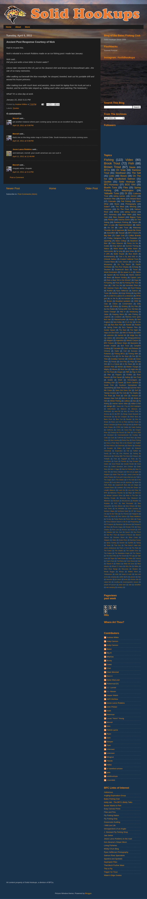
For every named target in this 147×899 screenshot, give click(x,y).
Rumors (124, 529)
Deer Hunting (115, 440)
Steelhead (121, 173)
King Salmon (117, 246)
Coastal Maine (109, 262)
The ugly (132, 556)
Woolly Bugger (109, 571)
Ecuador (110, 448)
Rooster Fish (130, 527)
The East (122, 330)
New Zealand (119, 217)
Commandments (122, 435)
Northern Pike (110, 199)
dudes (138, 333)
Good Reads (116, 464)
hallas (109, 765)
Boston (109, 301)
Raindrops (119, 524)
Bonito (106, 422)
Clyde (117, 351)
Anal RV (117, 411)
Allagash (110, 340)
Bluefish (129, 419)
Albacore (124, 409)
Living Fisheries (110, 845)
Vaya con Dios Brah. (111, 333)
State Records (121, 388)
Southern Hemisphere (128, 385)
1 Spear (118, 406)
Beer (106, 243)
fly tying (119, 251)
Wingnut (110, 757)
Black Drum (108, 419)
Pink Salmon (122, 516)
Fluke (133, 459)
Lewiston (120, 487)
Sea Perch (137, 532)
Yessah (122, 233)
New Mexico (118, 506)
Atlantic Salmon (135, 275)
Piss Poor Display (122, 267)
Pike (109, 375)
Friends (123, 461)
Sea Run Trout (112, 535)
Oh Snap (121, 170)
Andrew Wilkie (113, 637)
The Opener (137, 553)
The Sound (122, 556)
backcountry (108, 251)
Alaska (138, 272)
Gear (106, 285)
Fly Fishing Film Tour (130, 283)
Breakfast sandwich (123, 301)
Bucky (109, 661)
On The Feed (109, 372)
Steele (132, 167)
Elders (119, 448)
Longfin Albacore (109, 490)
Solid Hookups (127, 181)
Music (116, 204)
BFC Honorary (110, 214)
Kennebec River (132, 285)
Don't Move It (110, 445)
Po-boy (108, 519)
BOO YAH (130, 184)
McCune (138, 493)
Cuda (106, 437)
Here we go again (132, 472)
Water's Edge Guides (113, 875)
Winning (133, 207)
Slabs (114, 540)
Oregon (120, 372)
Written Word (133, 571)
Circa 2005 (137, 432)
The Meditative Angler (122, 553)
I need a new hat (132, 474)
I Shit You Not (116, 285)
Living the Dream (132, 487)
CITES (118, 427)
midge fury (134, 335)
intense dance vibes (120, 404)
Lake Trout (123, 228)
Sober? (107, 207)
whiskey (120, 587)
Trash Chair (110, 561)
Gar (133, 356)
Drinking (124, 306)
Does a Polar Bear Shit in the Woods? (119, 443)
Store (27, 27)
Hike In (123, 312)
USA (125, 396)
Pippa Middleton (135, 516)
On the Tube (113, 514)
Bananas (137, 298)
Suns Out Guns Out (123, 390)
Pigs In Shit (136, 372)
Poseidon (133, 238)
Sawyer (110, 742)
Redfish (110, 291)
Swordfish (111, 233)
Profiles (129, 375)
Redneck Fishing (121, 222)
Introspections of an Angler (115, 829)
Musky (131, 319)
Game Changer (110, 312)
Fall (128, 451)
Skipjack (107, 540)
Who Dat (128, 566)
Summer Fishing (132, 246)
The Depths (133, 393)
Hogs (132, 362)
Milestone (107, 501)
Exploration (119, 451)
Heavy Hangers (118, 472)
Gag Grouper (133, 461)
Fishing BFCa (119, 354)
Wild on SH (125, 398)
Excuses (134, 351)
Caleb (109, 664)
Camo (119, 430)
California (110, 430)
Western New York (111, 398)
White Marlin (133, 249)
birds (116, 574)
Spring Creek (112, 327)
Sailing (127, 377)
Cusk (112, 437)
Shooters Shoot (118, 537)
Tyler (109, 745)
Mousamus (108, 264)
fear (134, 401)
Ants (125, 411)
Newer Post (13, 188)
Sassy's (127, 532)
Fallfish (135, 451)
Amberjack (107, 411)
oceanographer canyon (130, 582)
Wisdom (135, 569)
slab (130, 584)
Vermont (134, 396)
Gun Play (123, 362)
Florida (111, 220)
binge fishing (126, 293)
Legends (107, 317)
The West (120, 207)
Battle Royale (119, 254)
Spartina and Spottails (113, 859)
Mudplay (107, 503)
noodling (117, 582)
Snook (120, 383)
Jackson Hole (109, 367)
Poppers (118, 375)
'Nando (110, 761)
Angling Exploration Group (115, 795)
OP (132, 511)
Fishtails (107, 459)
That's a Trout (124, 548)
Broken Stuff (122, 424)
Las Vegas (134, 485)
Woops (121, 571)
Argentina (119, 340)
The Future (108, 550)
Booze (123, 176)
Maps (130, 493)
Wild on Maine (127, 333)
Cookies (135, 435)
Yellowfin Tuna (111, 193)
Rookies (138, 325)
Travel (135, 270)
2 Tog (125, 406)
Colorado (112, 201)
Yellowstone (108, 574)
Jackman (129, 482)
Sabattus (109, 532)
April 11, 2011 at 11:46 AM (23, 156)
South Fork (109, 385)
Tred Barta (120, 561)
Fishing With (133, 354)
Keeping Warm (118, 314)
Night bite (134, 369)
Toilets (130, 558)
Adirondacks (111, 409)
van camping (110, 587)
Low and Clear (133, 490)
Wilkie (136, 566)
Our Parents (125, 514)
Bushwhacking (109, 257)
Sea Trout (137, 377)
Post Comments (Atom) (27, 194)
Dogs (136, 280)
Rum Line (115, 529)
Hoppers (107, 474)
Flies (125, 187)
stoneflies (137, 584)
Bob (136, 419)
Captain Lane (135, 277)
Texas (109, 545)
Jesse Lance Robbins (22, 149)
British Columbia (109, 424)
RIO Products (108, 524)
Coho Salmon (123, 262)
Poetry (124, 288)
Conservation (127, 304)
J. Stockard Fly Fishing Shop (116, 832)
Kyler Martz (108, 485)
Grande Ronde (129, 464)
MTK (105, 493)
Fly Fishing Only (110, 819)
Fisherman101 (113, 684)
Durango (138, 445)
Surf (136, 390)
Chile (128, 432)
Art (113, 414)
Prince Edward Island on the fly (117, 522)
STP (139, 529)
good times (130, 251)
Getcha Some (124, 220)
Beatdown (134, 241)
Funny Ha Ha (132, 243)
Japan (136, 482)
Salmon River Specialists (114, 855)
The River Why (111, 556)
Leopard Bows (109, 487)
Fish (131, 163)
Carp (106, 304)
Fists (115, 459)
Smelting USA (109, 383)
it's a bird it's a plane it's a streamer (120, 296)
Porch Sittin (130, 519)
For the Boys (124, 356)
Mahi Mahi (126, 214)
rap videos (108, 338)
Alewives (134, 409)
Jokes (106, 314)
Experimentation (125, 225)
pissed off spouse (110, 584)
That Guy (117, 545)
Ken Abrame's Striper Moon (115, 842)
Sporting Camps (135, 540)
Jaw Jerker (108, 835)
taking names (130, 212)
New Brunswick (127, 503)
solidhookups (112, 776)
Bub (130, 424)
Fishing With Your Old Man (128, 309)
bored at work (126, 574)
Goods (130, 359)
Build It (136, 424)
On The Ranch (124, 264)
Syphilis (130, 543)
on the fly (114, 298)
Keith (109, 711)
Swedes (122, 543)
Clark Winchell (113, 672)
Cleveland (110, 435)
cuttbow (127, 401)
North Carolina (133, 508)
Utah (139, 561)
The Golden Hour (132, 550)
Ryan (109, 734)
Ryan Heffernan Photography (116, 852)
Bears (109, 277)
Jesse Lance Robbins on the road (118, 839)
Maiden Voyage (132, 367)
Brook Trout (112, 163)
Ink (137, 364)
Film (113, 453)
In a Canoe (114, 364)
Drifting (115, 306)
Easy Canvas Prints (112, 809)
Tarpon (135, 222)
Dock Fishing (136, 440)
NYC (115, 503)
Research (137, 524)
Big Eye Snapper (121, 416)
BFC (118, 414)
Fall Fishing (126, 201)
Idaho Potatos (108, 477)
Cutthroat (120, 437)
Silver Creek (133, 537)
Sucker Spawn (109, 330)
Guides (106, 246)
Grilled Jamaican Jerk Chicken (122, 466)
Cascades (117, 348)
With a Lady (109, 225)
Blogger (88, 893)
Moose (114, 369)
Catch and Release (131, 348)
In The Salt (130, 480)
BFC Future (133, 233)
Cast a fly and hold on (128, 257)
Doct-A (109, 676)
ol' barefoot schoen (115, 769)
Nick (108, 726)
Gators (106, 464)
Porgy (139, 519)
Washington (128, 190)
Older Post (91, 188)
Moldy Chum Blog (111, 849)
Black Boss (134, 416)
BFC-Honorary (111, 184)
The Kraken (108, 553)
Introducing (133, 312)
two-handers (126, 298)
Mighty (106, 369)
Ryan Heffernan (122, 291)
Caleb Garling (136, 427)
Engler (128, 448)
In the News (127, 364)
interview (109, 579)
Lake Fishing (133, 314)
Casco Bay (128, 430)
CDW (136, 301)
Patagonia (135, 514)
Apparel (110, 275)
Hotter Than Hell (118, 474)
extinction (110, 335)
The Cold (122, 393)
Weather (115, 293)
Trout (118, 396)
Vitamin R (110, 563)
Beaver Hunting (121, 277)
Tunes (106, 293)
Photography (131, 204)
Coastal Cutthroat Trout (129, 259)
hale (139, 577)
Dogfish (138, 443)
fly (127, 577)
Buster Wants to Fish (112, 806)
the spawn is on (127, 272)
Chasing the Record (117, 432)
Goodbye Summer (118, 359)
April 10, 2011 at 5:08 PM (23, 141)
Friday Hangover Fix (116, 238)
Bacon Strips (122, 343)
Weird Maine (118, 249)
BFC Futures (109, 343)
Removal (129, 524)
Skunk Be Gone (134, 230)
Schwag (135, 267)
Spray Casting (111, 543)
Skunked (107, 270)
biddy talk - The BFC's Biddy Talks (118, 802)
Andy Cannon (112, 641)
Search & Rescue (126, 535)
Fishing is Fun (109, 356)
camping (113, 577)
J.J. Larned (111, 688)
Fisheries (107, 354)
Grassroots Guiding (112, 822)
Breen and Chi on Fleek (119, 422)
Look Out (122, 490)
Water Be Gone (129, 563)
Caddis (126, 427)
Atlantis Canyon (132, 340)
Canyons (107, 209)
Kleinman (111, 714)
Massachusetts (120, 319)
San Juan (119, 532)
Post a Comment (17, 177)
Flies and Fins (110, 812)
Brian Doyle (134, 422)
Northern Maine (109, 511)
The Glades (119, 550)
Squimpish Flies (110, 862)
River (108, 527)
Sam (109, 738)
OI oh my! (128, 322)
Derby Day (125, 440)
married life (122, 335)
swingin (109, 406)
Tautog (138, 543)
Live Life (135, 262)
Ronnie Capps (118, 527)
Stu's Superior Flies (130, 327)
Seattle (110, 380)
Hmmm (133, 196)
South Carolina (132, 383)
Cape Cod (120, 235)
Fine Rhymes (124, 453)
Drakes (129, 445)
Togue (112, 558)
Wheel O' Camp (117, 566)
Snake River (123, 540)
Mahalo (120, 367)
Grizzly (113, 362)
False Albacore (117, 243)
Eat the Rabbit (109, 309)
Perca (113, 516)
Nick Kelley (117, 322)
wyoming (107, 241)
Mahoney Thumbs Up (117, 493)
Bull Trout (125, 346)
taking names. (119, 196)
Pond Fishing (136, 288)
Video (129, 159)
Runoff (132, 529)
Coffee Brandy (134, 235)
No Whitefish (119, 508)
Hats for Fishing (127, 469)
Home (8, 27)
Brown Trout (112, 167)
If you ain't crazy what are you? (126, 477)
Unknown (111, 749)
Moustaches (126, 501)
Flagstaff (124, 459)
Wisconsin (125, 569)
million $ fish (136, 404)
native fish (107, 582)
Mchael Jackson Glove (114, 495)
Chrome (107, 351)
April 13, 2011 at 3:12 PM (23, 172)
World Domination (110, 272)
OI (126, 193)
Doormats (121, 445)
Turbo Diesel (130, 561)
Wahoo (106, 249)
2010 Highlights (135, 406)
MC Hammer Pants (111, 288)
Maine (122, 199)
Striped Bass (135, 199)
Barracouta (107, 416)
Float (117, 283)
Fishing (109, 159)
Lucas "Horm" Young (115, 718)
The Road (108, 396)
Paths (106, 516)
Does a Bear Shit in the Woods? (119, 280)
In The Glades (119, 480)
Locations (117, 317)
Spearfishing (108, 388)
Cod (124, 351)
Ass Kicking (120, 275)
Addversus (108, 792)
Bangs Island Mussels (130, 414)
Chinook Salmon (110, 259)
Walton (118, 563)
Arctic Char (134, 411)
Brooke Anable (110, 346)
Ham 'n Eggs (114, 469)
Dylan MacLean (113, 680)
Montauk (116, 501)
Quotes (16, 108)
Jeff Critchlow (112, 699)
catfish (121, 577)
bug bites (137, 293)
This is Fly (108, 869)
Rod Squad (117, 377)
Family (106, 453)
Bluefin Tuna (110, 187)
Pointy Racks (118, 519)
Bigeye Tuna (135, 217)
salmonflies (120, 338)
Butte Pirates (108, 427)
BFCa (107, 170)
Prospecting (134, 522)
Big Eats (107, 235)
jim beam (118, 579)
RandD (128, 325)
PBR (127, 372)
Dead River (130, 437)
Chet (109, 668)
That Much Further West (114, 865)
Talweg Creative (110, 393)
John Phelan (112, 707)
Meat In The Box (132, 495)
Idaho (138, 225)
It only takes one (117, 482)
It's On (111, 228)
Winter (116, 212)
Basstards (134, 343)
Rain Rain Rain (117, 325)
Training (138, 558)
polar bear (122, 584)
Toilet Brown (121, 558)
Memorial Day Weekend (129, 498)
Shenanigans (132, 380)
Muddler (135, 501)
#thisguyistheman (134, 338)
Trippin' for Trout (110, 872)
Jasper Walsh (112, 695)
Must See (124, 369)
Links (111, 176)
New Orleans (130, 506)
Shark (120, 380)
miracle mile (134, 579)
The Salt (136, 173)
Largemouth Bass (121, 485)
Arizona (106, 414)
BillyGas (110, 657)
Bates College (121, 241)
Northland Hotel (123, 511)
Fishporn (135, 456)
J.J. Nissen (111, 691)
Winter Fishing (115, 401)
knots (126, 579)
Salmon (135, 291)
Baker (109, 649)
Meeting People (109, 498)
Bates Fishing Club (112, 799)
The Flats (135, 548)
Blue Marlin (133, 254)
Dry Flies (134, 306)
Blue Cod (119, 419)
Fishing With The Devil (122, 456)
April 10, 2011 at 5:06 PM (23, 125)
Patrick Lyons (112, 730)
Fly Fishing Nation (111, 815)
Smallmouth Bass (122, 270)
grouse (132, 577)
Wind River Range (111, 569)
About (18, 27)
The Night (134, 330)
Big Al (109, 653)
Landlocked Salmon (124, 178)
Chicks (114, 304)
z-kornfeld (111, 780)
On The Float (123, 209)
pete (108, 772)
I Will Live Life (110, 825)
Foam (116, 461)
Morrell (16, 118)
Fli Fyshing (108, 283)
